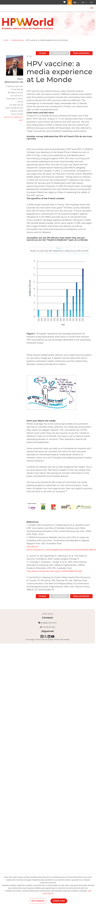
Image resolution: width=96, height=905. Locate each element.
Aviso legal (30, 639)
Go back (42, 53)
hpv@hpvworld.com (49, 623)
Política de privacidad (44, 639)
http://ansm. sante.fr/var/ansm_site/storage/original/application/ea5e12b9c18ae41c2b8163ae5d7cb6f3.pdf (60, 548)
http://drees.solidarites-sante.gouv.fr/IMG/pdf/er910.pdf (54, 571)
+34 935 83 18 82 (48, 627)
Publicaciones (17, 40)
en (83, 2)
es (75, 2)
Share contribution (81, 53)
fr (91, 2)
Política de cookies (61, 639)
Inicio (5, 40)
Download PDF (59, 53)
